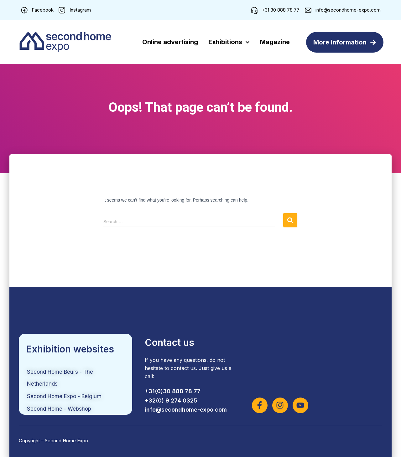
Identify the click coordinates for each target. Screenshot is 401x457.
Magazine (275, 42)
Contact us (169, 342)
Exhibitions (229, 42)
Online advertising (170, 42)
